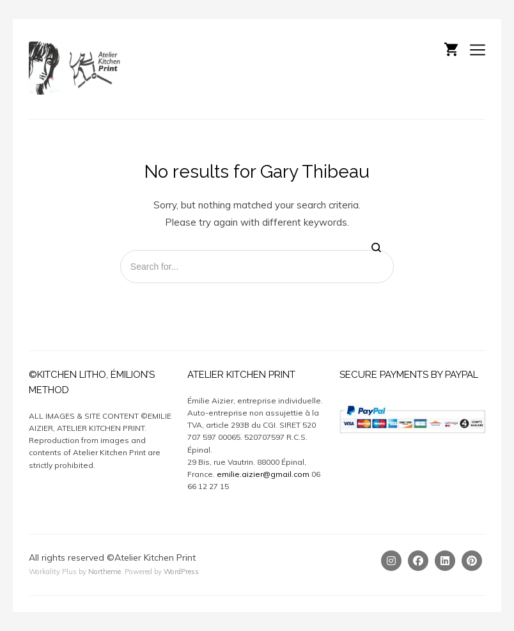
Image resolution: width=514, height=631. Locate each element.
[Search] (376, 248)
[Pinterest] (471, 560)
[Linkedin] (445, 560)
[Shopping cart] (451, 48)
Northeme (104, 571)
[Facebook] (418, 560)
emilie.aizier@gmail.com (263, 474)
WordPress (181, 571)
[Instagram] (391, 560)
